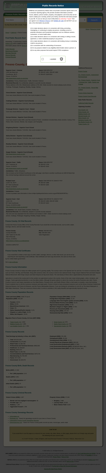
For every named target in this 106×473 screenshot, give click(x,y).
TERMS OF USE (59, 21)
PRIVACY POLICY (45, 21)
